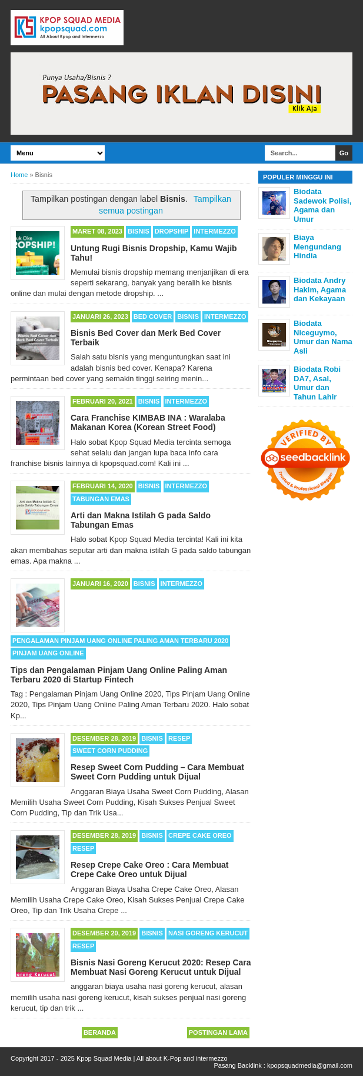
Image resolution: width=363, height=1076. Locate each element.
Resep (179, 738)
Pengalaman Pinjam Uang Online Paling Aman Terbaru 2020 (120, 640)
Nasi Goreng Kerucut (208, 933)
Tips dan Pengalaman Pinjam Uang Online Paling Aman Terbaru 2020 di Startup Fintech (119, 674)
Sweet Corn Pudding (110, 750)
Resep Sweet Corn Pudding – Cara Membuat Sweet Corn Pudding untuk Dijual (157, 771)
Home (19, 174)
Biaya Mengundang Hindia (317, 246)
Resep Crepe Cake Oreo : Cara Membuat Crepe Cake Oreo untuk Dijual (149, 869)
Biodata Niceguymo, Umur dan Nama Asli (323, 337)
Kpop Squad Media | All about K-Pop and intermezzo (152, 1058)
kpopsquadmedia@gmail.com (309, 1065)
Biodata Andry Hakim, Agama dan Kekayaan (320, 289)
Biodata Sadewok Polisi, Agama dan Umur (322, 205)
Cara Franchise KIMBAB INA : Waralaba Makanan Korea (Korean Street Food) (148, 422)
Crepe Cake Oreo (200, 835)
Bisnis (138, 231)
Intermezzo (215, 231)
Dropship (171, 231)
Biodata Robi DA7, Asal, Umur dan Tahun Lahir (317, 383)
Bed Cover (153, 316)
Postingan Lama (218, 1032)
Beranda (100, 1032)
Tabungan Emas (100, 498)
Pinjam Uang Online (48, 653)
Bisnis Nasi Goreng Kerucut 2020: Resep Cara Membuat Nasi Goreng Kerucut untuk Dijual (161, 967)
